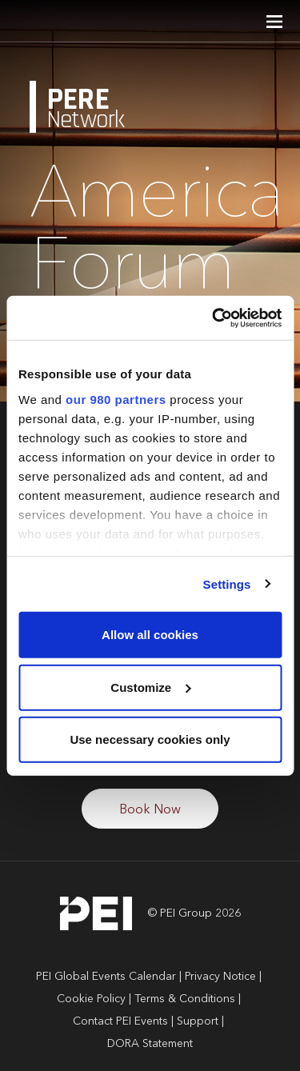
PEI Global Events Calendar (106, 976)
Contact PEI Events (120, 1021)
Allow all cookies (150, 634)
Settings (227, 583)
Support (197, 1021)
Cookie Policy (91, 999)
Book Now (150, 810)
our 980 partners (116, 399)
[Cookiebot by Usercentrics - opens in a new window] (214, 317)
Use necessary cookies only (150, 739)
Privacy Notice (220, 976)
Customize (150, 686)
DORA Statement (150, 1043)
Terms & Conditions (184, 999)
